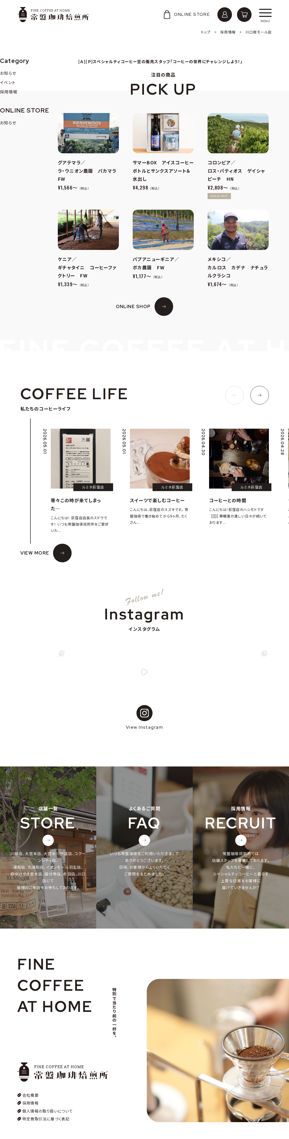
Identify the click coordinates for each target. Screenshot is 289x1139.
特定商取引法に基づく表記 (45, 1119)
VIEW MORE (34, 553)
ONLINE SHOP (133, 306)
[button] (234, 395)
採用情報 (30, 1103)
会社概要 (30, 1095)
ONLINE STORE (186, 14)
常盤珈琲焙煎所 (53, 14)
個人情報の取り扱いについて (47, 1111)
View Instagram (144, 717)
